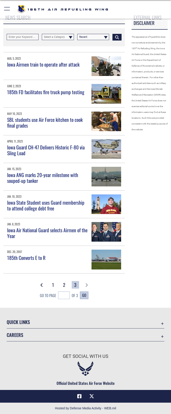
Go (84, 295)
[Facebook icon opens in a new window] (79, 396)
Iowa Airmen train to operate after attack (43, 64)
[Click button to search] (117, 37)
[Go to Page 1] (53, 285)
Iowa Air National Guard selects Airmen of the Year (47, 232)
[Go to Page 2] (64, 285)
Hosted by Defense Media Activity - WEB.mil (85, 408)
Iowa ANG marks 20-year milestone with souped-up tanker (42, 177)
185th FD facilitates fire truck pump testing (45, 92)
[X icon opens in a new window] (91, 396)
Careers (15, 334)
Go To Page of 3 (59, 296)
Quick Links (18, 321)
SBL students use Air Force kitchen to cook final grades (45, 122)
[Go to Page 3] (75, 285)
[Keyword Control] (23, 37)
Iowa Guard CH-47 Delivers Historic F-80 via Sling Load (46, 150)
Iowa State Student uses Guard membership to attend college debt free (45, 205)
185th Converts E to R (26, 257)
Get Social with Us (85, 356)
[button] (7, 9)
